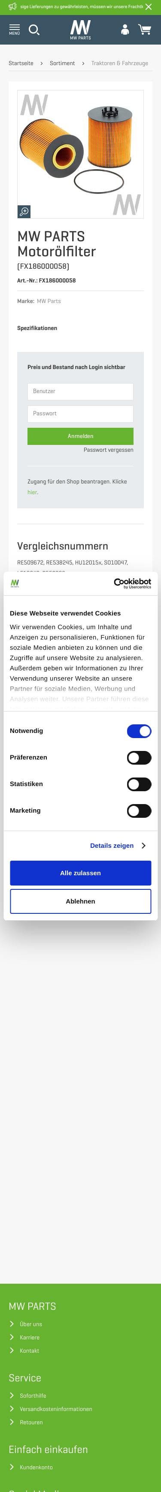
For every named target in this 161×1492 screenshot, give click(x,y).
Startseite (21, 63)
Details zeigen (112, 846)
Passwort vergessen (109, 450)
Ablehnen (80, 901)
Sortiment (62, 63)
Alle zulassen (80, 873)
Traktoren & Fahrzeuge (119, 63)
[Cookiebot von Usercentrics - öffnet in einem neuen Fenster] (114, 583)
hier (32, 492)
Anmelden (81, 436)
